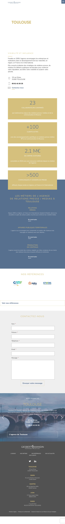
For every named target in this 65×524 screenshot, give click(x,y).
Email (13, 349)
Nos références (36, 453)
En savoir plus (32, 219)
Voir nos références (10, 303)
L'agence (13, 453)
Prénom (14, 332)
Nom (13, 324)
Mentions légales (13, 511)
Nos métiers (23, 453)
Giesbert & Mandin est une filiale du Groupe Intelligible (43, 511)
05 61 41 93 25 (33, 425)
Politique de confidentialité (24, 511)
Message (15, 358)
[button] (3, 417)
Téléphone (15, 341)
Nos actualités (49, 453)
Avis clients (32, 455)
